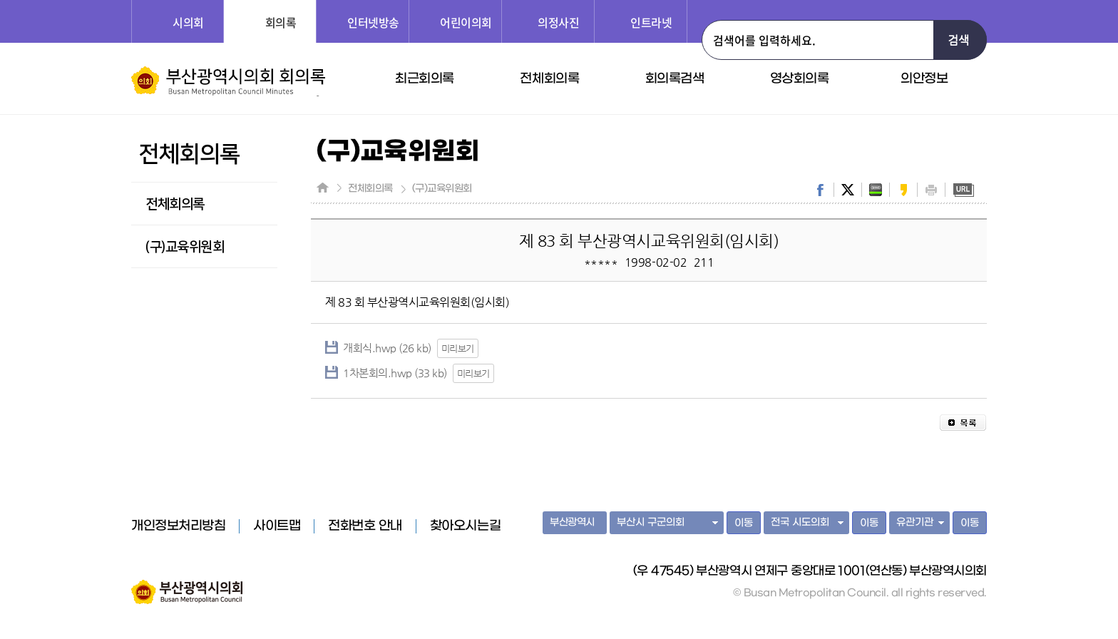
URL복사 (963, 190)
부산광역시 (572, 522)
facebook (820, 190)
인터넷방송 (373, 22)
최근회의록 (424, 78)
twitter (847, 190)
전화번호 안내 (365, 526)
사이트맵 (276, 526)
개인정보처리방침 (178, 526)
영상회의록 (799, 78)
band (875, 190)
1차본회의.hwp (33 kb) (395, 373)
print (931, 190)
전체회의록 (549, 78)
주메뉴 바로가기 (0, 0)
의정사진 (558, 22)
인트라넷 (651, 22)
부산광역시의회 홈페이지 (186, 584)
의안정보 (924, 78)
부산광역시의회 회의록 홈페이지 (228, 81)
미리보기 (457, 348)
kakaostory (903, 190)
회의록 (281, 22)
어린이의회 (466, 22)
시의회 (188, 22)
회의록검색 (674, 78)
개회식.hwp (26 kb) (387, 348)
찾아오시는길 (465, 526)
